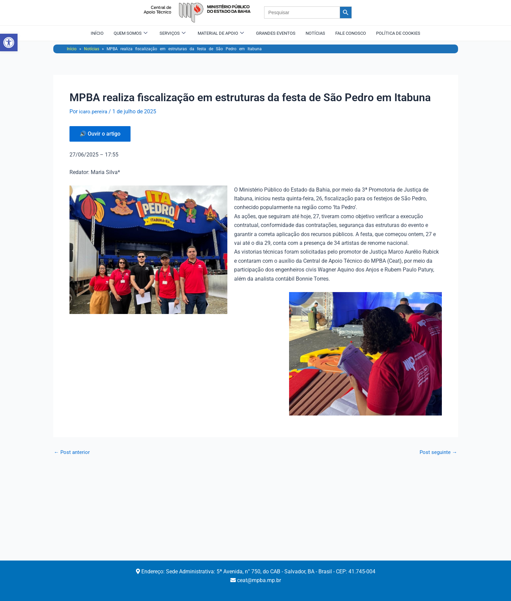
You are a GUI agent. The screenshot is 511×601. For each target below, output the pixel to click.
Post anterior (72, 452)
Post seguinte (437, 452)
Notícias (315, 32)
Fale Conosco (350, 32)
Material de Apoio (221, 33)
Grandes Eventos (275, 32)
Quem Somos (130, 33)
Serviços (173, 33)
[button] (9, 42)
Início (97, 32)
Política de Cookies (398, 32)
